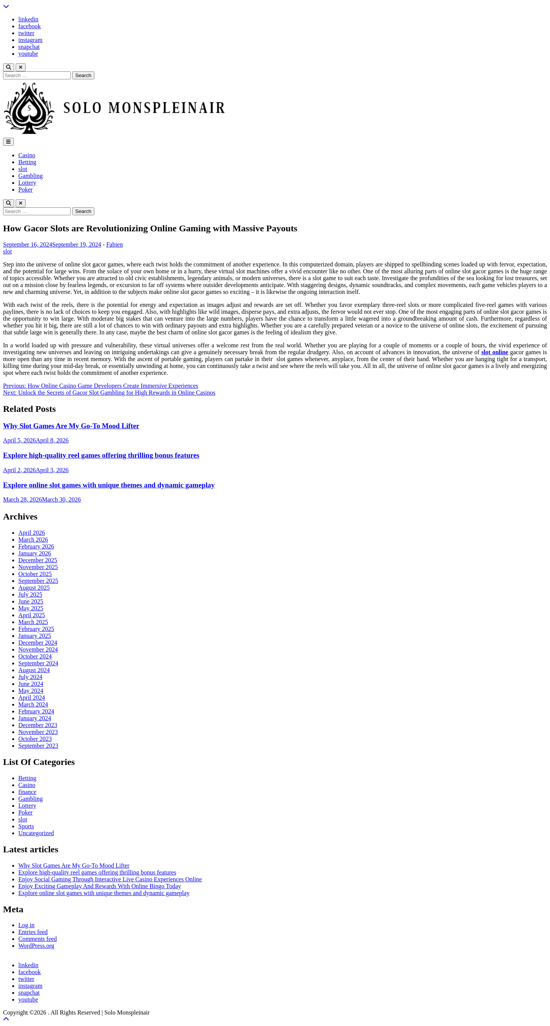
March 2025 (33, 622)
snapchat (29, 47)
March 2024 (33, 704)
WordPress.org (36, 945)
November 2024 (38, 649)
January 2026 (34, 553)
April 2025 (31, 615)
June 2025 (30, 601)
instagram (30, 40)
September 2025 (38, 581)
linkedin (28, 19)
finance (27, 792)
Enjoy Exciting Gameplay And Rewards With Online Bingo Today (99, 886)
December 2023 (37, 725)
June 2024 (30, 684)
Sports (26, 826)
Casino (26, 155)
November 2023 (38, 732)
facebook (29, 26)
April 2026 (31, 532)
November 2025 (38, 567)
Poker (25, 189)
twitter (26, 33)
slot (22, 169)
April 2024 (31, 697)
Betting (27, 162)
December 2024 (37, 642)
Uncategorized (36, 833)
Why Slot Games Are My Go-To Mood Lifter (71, 426)
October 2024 (35, 656)
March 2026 (33, 539)
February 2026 (36, 546)
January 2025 (34, 635)
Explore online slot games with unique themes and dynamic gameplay (109, 485)
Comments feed (37, 939)
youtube (28, 53)
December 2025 (37, 560)
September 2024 (38, 663)
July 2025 (30, 594)
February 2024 (36, 711)
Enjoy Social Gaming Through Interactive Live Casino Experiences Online (110, 879)
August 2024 (34, 670)
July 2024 (30, 677)
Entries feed (33, 932)
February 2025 (36, 629)
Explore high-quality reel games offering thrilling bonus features (101, 455)
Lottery (27, 182)
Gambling (30, 176)
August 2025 (34, 587)
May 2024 (30, 690)
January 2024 (34, 718)
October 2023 (35, 739)
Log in (26, 925)
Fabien (114, 244)
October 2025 (35, 574)
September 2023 (38, 745)
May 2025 (30, 608)
